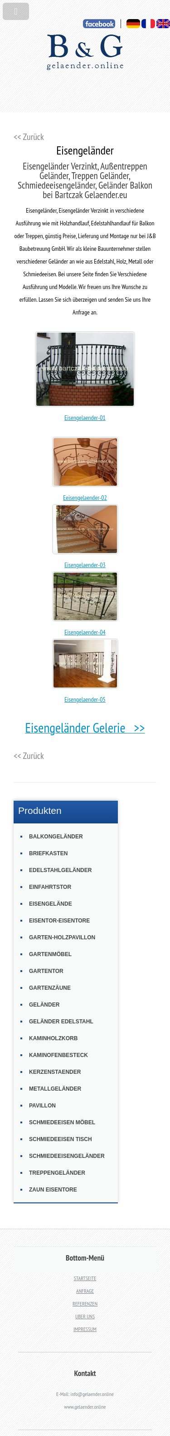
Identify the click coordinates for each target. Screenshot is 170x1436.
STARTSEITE (85, 1278)
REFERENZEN (85, 1303)
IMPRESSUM (85, 1329)
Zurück (33, 137)
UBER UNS (85, 1316)
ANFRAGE (85, 1290)
